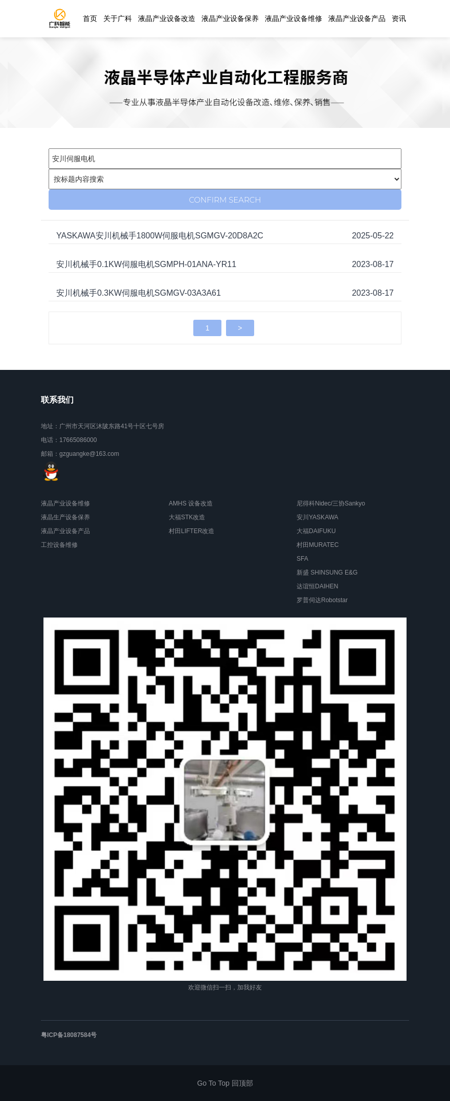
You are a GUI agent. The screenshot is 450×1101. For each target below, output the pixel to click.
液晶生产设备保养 (65, 517)
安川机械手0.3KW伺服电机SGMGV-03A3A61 (138, 293)
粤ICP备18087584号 (69, 1035)
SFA (302, 558)
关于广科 (117, 18)
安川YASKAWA (318, 517)
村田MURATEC (318, 544)
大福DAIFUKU (316, 531)
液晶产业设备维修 (293, 18)
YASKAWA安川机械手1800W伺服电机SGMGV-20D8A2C (159, 235)
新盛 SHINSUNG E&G (327, 572)
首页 (90, 18)
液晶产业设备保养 (230, 18)
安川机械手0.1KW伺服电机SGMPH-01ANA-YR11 (146, 264)
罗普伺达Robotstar (322, 600)
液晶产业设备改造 (166, 18)
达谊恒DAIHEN (317, 586)
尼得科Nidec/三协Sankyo (331, 503)
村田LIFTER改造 (191, 531)
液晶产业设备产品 (357, 18)
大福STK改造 (187, 517)
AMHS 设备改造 (191, 503)
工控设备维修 (59, 544)
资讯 (399, 18)
